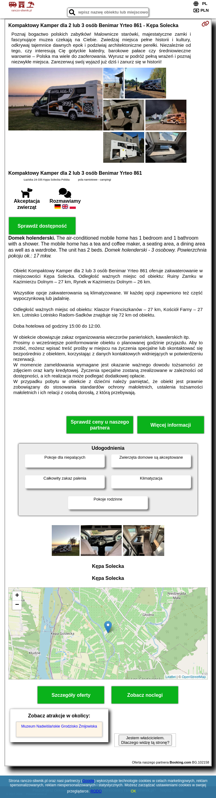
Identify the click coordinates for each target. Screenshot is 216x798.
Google (88, 781)
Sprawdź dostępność (42, 226)
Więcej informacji (170, 425)
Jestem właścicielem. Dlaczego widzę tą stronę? (145, 740)
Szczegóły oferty (70, 695)
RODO (96, 791)
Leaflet (170, 677)
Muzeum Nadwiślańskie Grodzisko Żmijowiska (59, 726)
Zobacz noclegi (145, 695)
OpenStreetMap (194, 677)
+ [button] (17, 595)
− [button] (17, 605)
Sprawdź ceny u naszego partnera (100, 424)
